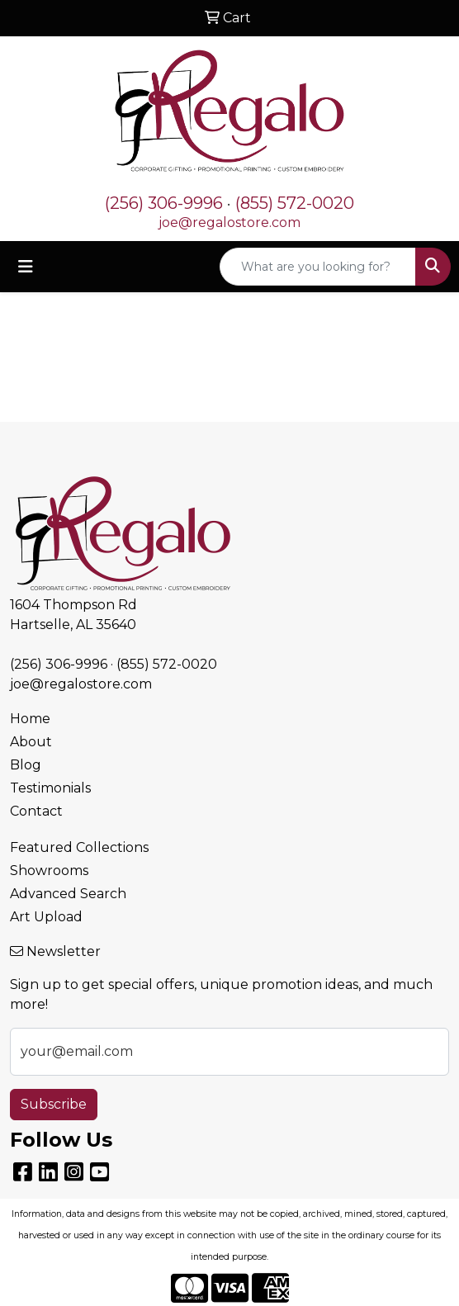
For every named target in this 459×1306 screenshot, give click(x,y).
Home (30, 718)
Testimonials (50, 788)
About (31, 742)
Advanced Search (68, 893)
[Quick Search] (318, 267)
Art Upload (46, 917)
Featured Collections (79, 847)
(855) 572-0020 (294, 203)
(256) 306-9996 (164, 203)
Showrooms (49, 870)
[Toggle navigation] (25, 266)
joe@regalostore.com (229, 222)
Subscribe (54, 1104)
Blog (25, 765)
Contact (36, 811)
